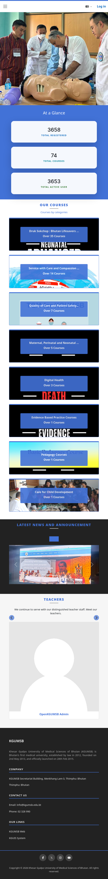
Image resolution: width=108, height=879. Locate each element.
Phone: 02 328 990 (19, 811)
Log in (101, 6)
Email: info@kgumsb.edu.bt (25, 805)
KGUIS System (17, 838)
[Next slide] (96, 617)
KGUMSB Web (17, 831)
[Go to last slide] (11, 617)
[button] (88, 6)
